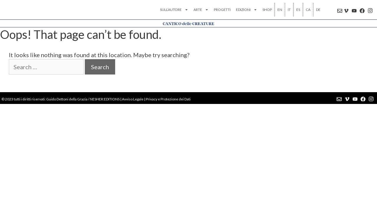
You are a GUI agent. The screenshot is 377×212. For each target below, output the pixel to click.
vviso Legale (133, 99)
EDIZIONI (246, 9)
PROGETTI (222, 9)
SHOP (267, 9)
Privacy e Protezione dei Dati (168, 99)
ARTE (201, 9)
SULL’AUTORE (174, 9)
